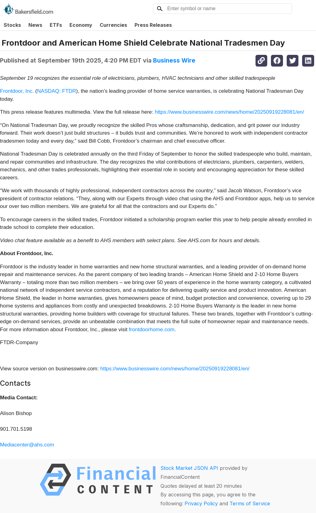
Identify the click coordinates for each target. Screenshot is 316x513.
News (35, 25)
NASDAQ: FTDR (56, 91)
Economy (80, 25)
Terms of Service (250, 503)
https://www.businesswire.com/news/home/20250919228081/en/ (229, 112)
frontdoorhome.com (151, 329)
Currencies (113, 25)
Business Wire (174, 60)
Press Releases (153, 25)
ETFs (56, 25)
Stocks (12, 25)
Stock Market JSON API (189, 468)
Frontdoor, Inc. (17, 91)
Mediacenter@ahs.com (27, 445)
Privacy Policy (201, 503)
